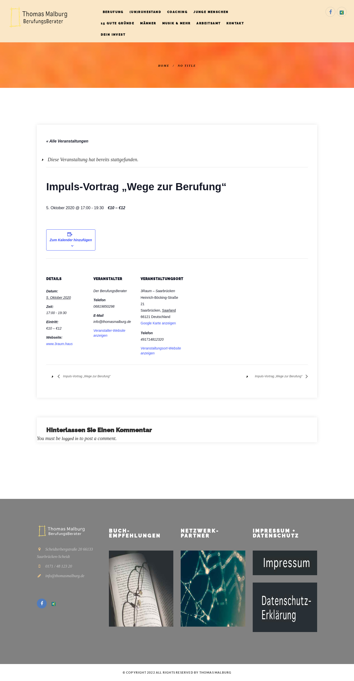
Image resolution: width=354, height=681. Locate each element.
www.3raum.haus (59, 344)
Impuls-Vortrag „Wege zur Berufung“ (94, 376)
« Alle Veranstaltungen (67, 141)
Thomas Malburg (215, 672)
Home (163, 65)
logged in (71, 438)
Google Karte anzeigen (158, 323)
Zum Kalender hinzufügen (71, 240)
